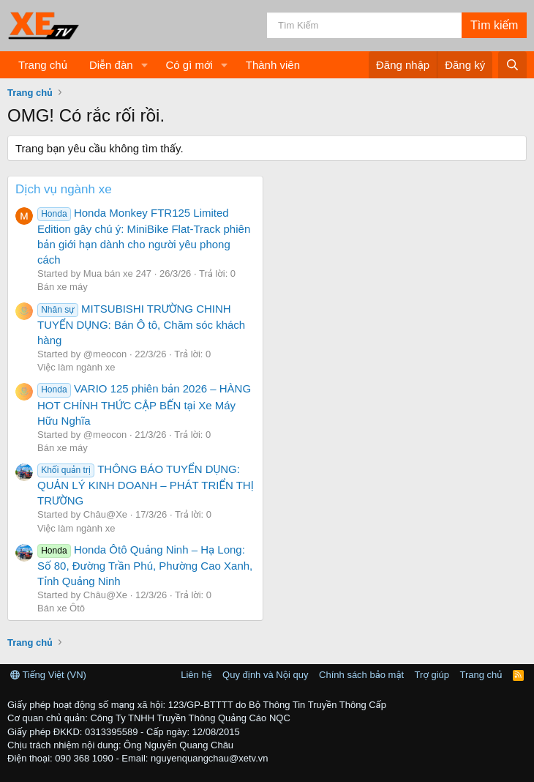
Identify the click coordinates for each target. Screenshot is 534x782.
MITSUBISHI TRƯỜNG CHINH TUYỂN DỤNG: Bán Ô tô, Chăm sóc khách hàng (141, 324)
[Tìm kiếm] (364, 25)
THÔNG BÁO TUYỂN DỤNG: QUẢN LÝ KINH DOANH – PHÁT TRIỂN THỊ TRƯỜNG (145, 485)
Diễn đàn (111, 65)
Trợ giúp (432, 674)
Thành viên (273, 65)
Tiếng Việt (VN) (48, 674)
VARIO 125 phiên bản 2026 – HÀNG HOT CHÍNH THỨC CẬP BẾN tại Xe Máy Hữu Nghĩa (144, 404)
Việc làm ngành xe (76, 367)
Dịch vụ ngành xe (63, 189)
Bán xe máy (62, 286)
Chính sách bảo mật (361, 674)
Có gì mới (188, 65)
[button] (144, 64)
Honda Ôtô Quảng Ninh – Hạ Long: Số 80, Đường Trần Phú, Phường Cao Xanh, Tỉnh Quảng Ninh (144, 565)
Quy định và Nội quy (265, 674)
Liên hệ (196, 674)
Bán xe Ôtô (61, 608)
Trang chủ (42, 65)
